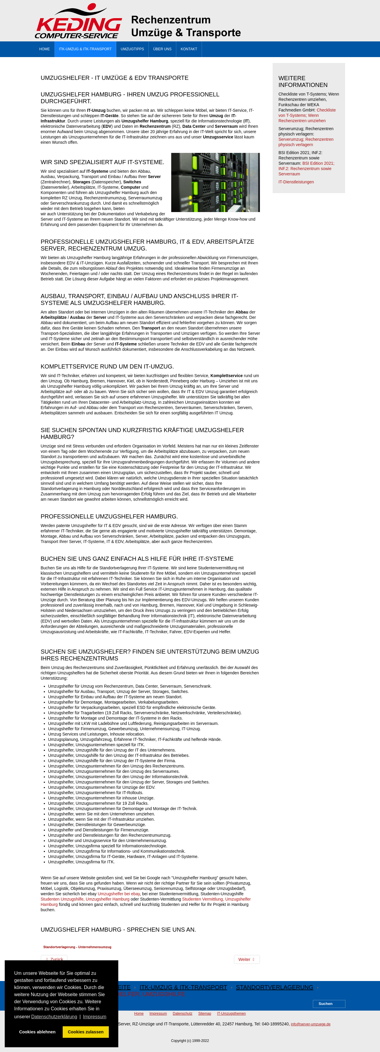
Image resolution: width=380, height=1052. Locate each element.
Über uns (162, 49)
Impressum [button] (94, 1016)
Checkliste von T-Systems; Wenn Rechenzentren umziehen (307, 115)
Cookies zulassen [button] (86, 1032)
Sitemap (204, 1013)
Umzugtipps (132, 49)
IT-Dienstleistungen (296, 182)
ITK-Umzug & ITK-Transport (85, 49)
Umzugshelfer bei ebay (119, 893)
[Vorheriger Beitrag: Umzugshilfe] (54, 959)
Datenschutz (182, 1013)
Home (44, 49)
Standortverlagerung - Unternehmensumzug (77, 947)
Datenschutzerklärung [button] (54, 1016)
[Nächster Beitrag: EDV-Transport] (247, 959)
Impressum (158, 1013)
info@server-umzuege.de (311, 1024)
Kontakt (189, 49)
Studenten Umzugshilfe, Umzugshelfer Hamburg (85, 899)
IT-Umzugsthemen (231, 1013)
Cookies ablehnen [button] (37, 1032)
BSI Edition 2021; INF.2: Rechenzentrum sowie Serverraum (306, 168)
